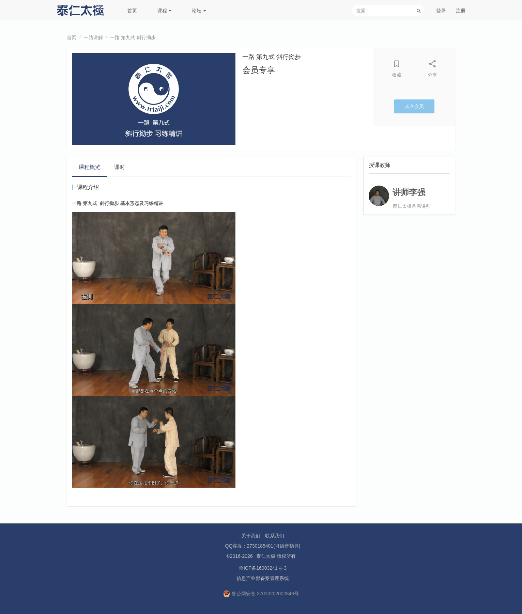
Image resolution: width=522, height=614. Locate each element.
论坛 (199, 10)
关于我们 (250, 535)
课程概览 (90, 167)
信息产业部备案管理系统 (262, 578)
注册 (460, 10)
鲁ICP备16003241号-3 (263, 568)
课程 (164, 10)
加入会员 (414, 106)
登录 (441, 10)
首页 (132, 10)
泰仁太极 (265, 556)
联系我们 (274, 535)
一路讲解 (93, 37)
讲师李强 (409, 192)
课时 (119, 167)
